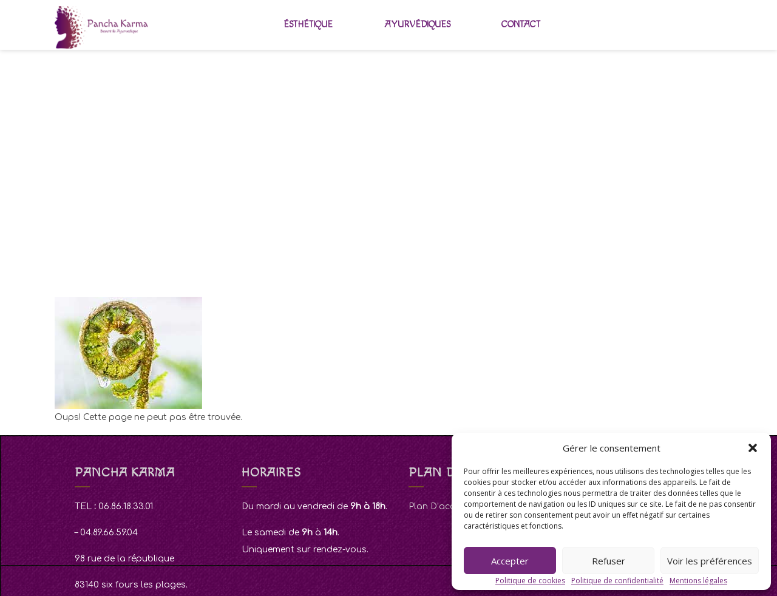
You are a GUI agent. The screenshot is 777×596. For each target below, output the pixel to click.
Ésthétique (308, 24)
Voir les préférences (709, 561)
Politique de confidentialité (617, 580)
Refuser (608, 561)
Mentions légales (698, 580)
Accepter (510, 561)
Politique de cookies (530, 580)
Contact (520, 24)
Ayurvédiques (417, 24)
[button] (753, 448)
